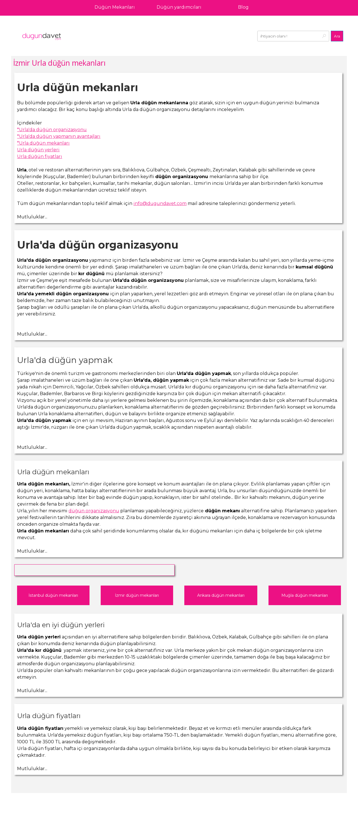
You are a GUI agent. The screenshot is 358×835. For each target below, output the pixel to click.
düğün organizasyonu (94, 510)
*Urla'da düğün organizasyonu (52, 129)
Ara (337, 36)
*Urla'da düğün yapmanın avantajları (58, 136)
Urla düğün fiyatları (39, 156)
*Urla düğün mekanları (43, 143)
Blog (243, 7)
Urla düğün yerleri (38, 149)
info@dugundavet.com (160, 203)
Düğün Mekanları (115, 7)
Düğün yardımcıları (179, 7)
